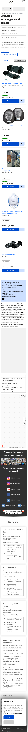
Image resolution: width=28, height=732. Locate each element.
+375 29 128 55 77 (11, 551)
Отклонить (8, 722)
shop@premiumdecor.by (13, 658)
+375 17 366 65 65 (11, 584)
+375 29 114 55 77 (12, 383)
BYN (25, 1)
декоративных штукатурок (8, 312)
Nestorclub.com (21, 730)
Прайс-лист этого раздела (9, 54)
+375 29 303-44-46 (11, 622)
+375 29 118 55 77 (11, 549)
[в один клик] (22, 101)
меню (10, 8)
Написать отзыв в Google (13, 511)
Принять (9, 717)
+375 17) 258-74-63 (10, 685)
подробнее (5, 51)
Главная (3, 13)
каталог (5, 8)
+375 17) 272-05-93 (8, 687)
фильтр (5, 60)
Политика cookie (9, 727)
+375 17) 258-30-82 (12, 680)
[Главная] (13, 5)
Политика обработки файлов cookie (13, 713)
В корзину (11, 101)
